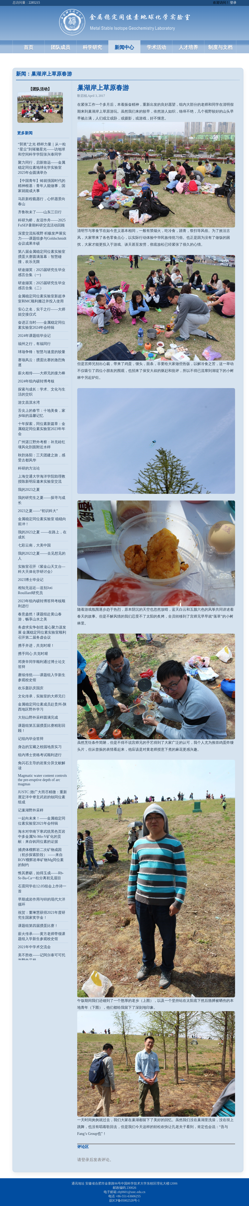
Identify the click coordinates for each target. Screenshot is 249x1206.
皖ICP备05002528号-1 (124, 1200)
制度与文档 (220, 47)
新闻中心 (124, 47)
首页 (28, 47)
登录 (233, 2)
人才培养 (188, 47)
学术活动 (156, 47)
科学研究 (92, 47)
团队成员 (60, 47)
